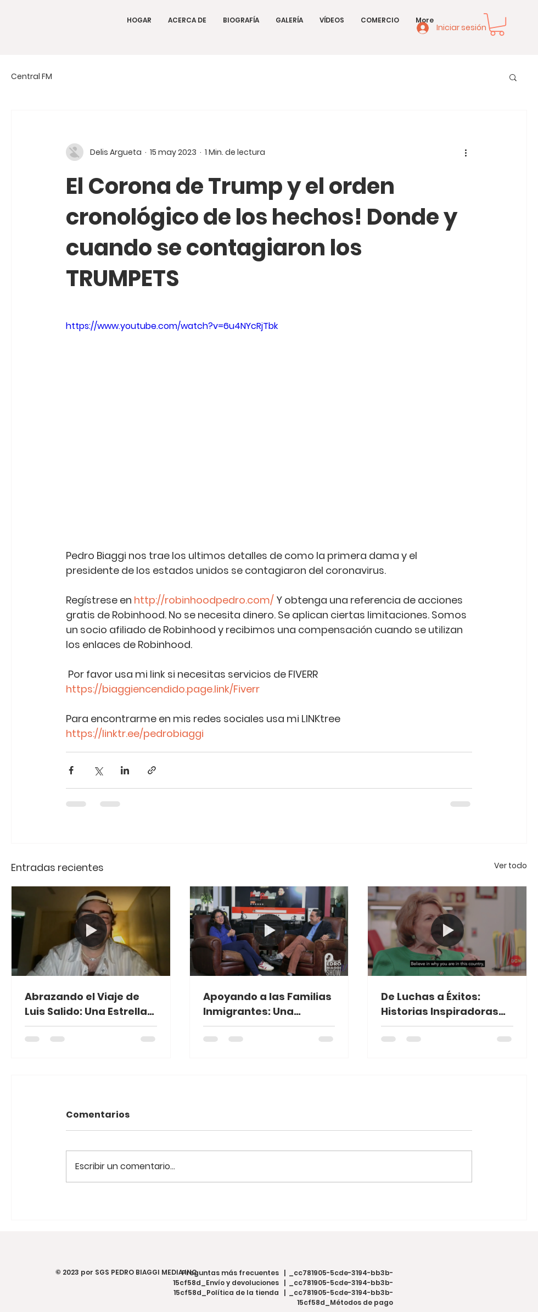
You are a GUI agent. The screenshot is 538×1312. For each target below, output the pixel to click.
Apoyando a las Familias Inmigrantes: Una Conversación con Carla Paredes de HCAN (267, 1004)
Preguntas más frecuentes (230, 1272)
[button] (497, 24)
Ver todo (510, 865)
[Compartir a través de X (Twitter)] (98, 770)
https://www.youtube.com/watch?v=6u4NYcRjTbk (172, 326)
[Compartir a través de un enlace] (152, 770)
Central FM (31, 76)
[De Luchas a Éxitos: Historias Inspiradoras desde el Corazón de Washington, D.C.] (447, 930)
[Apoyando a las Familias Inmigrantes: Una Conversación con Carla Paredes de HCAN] (269, 930)
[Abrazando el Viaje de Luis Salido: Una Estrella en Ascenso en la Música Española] (91, 930)
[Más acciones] (465, 152)
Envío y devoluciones (242, 1282)
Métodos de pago (361, 1302)
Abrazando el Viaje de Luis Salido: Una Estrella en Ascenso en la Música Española (89, 1004)
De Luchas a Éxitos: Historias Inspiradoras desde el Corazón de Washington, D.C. (439, 1004)
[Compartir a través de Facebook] (71, 770)
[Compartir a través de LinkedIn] (125, 770)
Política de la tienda (242, 1292)
